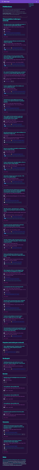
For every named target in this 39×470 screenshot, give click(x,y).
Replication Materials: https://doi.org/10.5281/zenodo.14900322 (14, 65)
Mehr (30, 6)
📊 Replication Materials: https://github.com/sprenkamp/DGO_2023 (14, 142)
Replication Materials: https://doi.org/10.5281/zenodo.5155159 (14, 218)
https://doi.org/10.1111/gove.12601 (16, 181)
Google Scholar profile (7, 13)
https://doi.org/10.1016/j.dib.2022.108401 (10, 432)
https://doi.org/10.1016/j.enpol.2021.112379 (18, 231)
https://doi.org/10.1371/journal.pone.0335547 (18, 91)
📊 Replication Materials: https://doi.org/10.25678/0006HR (12, 202)
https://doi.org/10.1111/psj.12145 (16, 336)
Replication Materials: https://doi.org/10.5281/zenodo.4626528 (14, 183)
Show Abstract (6, 36)
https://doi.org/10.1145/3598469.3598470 (17, 140)
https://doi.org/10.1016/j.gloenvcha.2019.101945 (11, 278)
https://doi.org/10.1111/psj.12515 (16, 124)
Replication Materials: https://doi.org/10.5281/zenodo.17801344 (14, 34)
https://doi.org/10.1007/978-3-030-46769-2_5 (18, 369)
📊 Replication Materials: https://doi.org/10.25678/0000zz (12, 280)
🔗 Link (12, 81)
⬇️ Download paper (7, 31)
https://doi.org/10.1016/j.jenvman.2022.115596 (11, 200)
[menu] (2, 1)
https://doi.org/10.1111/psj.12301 (16, 262)
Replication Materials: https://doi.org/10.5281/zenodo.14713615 (14, 49)
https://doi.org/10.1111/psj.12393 (16, 247)
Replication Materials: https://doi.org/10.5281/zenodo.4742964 (14, 233)
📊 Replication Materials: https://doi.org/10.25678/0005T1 (12, 434)
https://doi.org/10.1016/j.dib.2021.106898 (10, 446)
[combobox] (36, 1)
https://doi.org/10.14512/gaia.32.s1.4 (16, 154)
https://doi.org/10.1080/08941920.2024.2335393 (11, 108)
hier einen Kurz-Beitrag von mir (14, 460)
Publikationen (31, 5)
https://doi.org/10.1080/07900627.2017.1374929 (11, 294)
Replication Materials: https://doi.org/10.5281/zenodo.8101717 (14, 126)
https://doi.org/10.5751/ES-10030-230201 (17, 321)
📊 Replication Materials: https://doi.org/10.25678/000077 (12, 309)
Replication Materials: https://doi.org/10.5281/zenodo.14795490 (14, 93)
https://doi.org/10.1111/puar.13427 (16, 216)
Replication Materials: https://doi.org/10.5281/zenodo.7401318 (14, 169)
